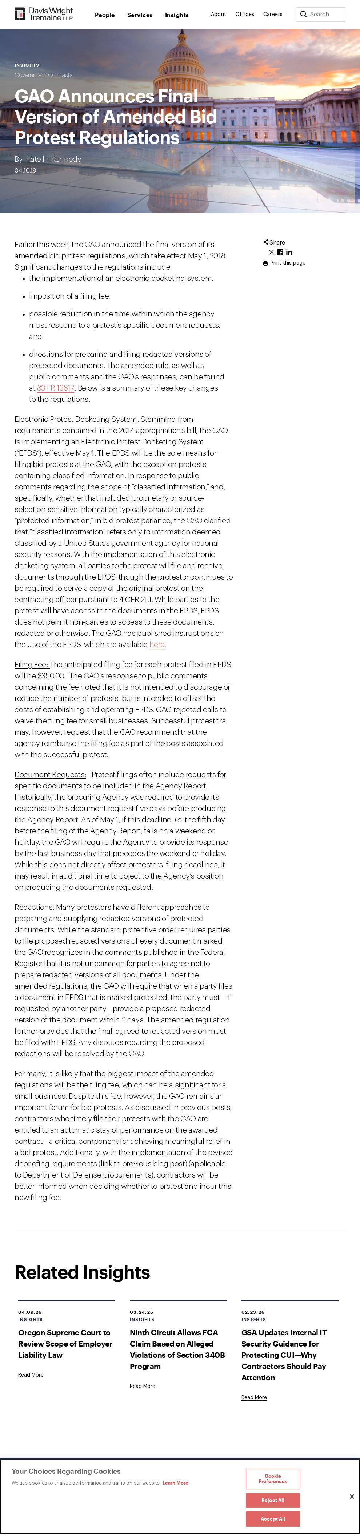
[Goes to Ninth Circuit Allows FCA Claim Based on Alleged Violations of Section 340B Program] (142, 1386)
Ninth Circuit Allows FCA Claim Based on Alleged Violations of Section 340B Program (177, 1349)
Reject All (272, 1500)
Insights (177, 14)
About (219, 14)
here (157, 645)
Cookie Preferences (273, 1479)
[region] (180, 1497)
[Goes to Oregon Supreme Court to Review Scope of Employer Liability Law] (31, 1375)
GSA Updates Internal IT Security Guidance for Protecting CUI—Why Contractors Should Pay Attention (284, 1355)
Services (140, 14)
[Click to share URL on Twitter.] (272, 252)
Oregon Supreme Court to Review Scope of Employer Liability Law (65, 1343)
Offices (245, 14)
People (105, 14)
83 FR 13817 (56, 388)
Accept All (273, 1519)
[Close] (352, 1497)
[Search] (303, 14)
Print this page (287, 263)
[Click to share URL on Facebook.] (280, 252)
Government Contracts (43, 75)
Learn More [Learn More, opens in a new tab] (175, 1483)
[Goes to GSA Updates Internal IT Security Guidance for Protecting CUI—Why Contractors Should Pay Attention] (254, 1398)
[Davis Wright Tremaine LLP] (44, 14)
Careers (273, 14)
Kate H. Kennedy (53, 159)
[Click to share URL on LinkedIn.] (289, 252)
